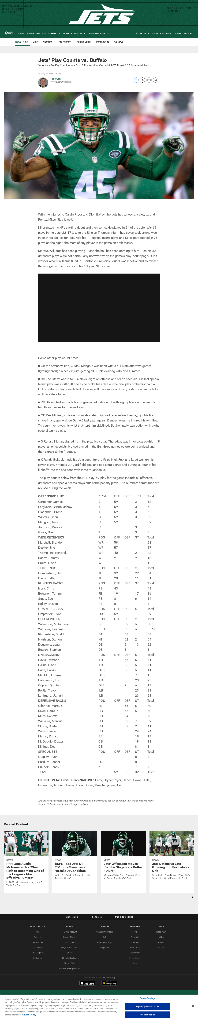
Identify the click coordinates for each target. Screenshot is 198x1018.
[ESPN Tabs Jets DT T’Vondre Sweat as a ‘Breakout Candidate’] (74, 857)
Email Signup (37, 953)
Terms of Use (37, 942)
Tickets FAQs (69, 963)
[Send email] (149, 81)
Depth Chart (135, 953)
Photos (161, 942)
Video (161, 937)
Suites (69, 953)
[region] (99, 1006)
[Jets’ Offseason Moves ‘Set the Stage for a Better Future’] (123, 857)
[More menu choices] (108, 33)
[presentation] (193, 897)
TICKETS (70, 926)
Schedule (135, 937)
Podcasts (161, 947)
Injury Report (134, 958)
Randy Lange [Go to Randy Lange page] (57, 79)
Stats (135, 963)
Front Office (135, 947)
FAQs (37, 932)
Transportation (105, 947)
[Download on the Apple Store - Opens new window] (87, 983)
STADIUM (105, 926)
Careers (37, 937)
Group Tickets (70, 942)
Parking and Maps (104, 942)
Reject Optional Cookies (147, 1006)
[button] (95, 897)
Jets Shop (37, 947)
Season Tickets (69, 937)
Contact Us (37, 958)
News (161, 926)
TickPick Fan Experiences (69, 968)
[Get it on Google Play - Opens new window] (109, 985)
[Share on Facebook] (136, 81)
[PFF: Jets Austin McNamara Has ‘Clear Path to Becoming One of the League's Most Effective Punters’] (26, 861)
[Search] (137, 33)
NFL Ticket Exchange (69, 958)
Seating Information (104, 932)
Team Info (135, 926)
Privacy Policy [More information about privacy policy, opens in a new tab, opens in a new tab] (29, 1014)
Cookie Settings (147, 998)
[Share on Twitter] (142, 81)
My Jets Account (70, 932)
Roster (135, 932)
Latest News (161, 932)
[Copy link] (155, 80)
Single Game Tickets (69, 947)
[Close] (192, 1006)
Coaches (135, 942)
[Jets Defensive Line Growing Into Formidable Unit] (171, 857)
